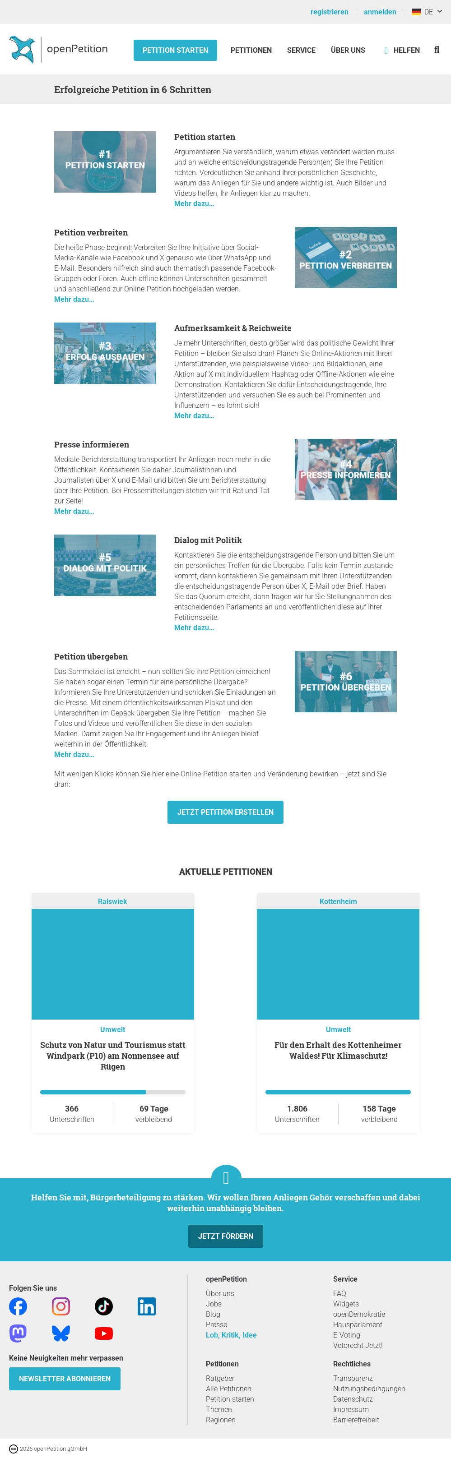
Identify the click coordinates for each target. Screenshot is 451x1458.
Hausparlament (357, 1324)
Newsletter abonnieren (65, 1379)
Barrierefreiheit (356, 1420)
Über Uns (348, 50)
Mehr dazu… (194, 203)
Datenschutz (353, 1399)
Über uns (220, 1293)
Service (301, 50)
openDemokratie (359, 1314)
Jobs (214, 1304)
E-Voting (346, 1335)
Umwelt (112, 1029)
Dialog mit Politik (208, 540)
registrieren (330, 12)
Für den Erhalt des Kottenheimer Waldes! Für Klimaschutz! (338, 1050)
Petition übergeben (91, 656)
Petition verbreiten (91, 232)
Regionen (221, 1420)
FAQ (339, 1293)
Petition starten (175, 50)
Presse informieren (91, 444)
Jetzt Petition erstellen (225, 812)
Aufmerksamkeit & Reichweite (233, 328)
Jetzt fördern (225, 1236)
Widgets (346, 1304)
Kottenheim (338, 901)
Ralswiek (112, 901)
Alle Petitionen (228, 1388)
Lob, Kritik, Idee (231, 1335)
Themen (219, 1409)
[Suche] (436, 49)
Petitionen (252, 50)
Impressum (351, 1409)
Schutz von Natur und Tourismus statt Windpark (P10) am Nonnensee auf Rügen (113, 1055)
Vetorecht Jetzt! (358, 1345)
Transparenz (353, 1378)
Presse (216, 1324)
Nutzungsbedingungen (369, 1388)
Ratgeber (220, 1378)
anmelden (380, 12)
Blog (213, 1314)
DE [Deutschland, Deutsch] (422, 12)
